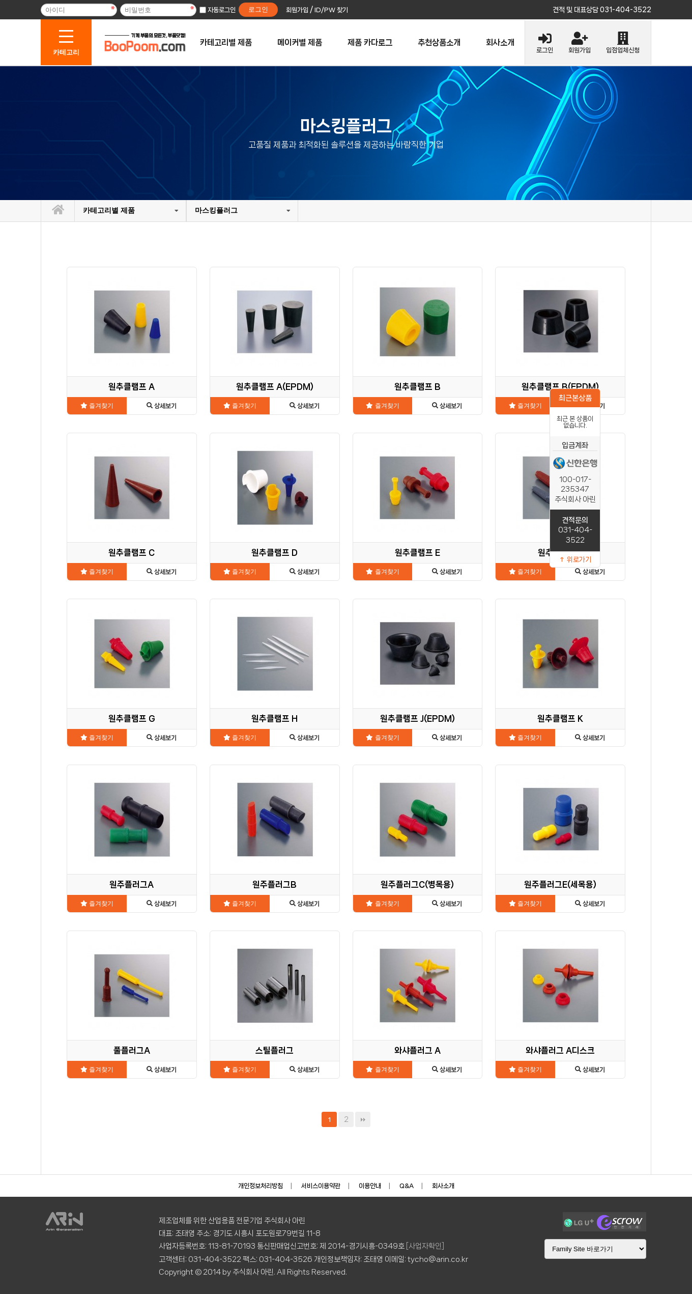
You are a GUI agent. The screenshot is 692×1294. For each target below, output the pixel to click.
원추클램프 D (274, 552)
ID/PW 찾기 (331, 10)
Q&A (406, 1186)
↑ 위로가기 (575, 559)
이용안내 (370, 1186)
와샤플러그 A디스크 (560, 1050)
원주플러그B (274, 884)
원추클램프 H (274, 718)
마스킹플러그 (216, 210)
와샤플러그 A (417, 1050)
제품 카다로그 (370, 42)
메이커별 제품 (299, 42)
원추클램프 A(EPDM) (274, 386)
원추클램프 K (560, 718)
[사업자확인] (425, 1246)
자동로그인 (222, 10)
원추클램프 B (417, 386)
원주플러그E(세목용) (560, 884)
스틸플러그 (274, 1050)
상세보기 (162, 406)
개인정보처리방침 (260, 1186)
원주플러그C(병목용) (417, 884)
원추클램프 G (131, 718)
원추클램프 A (131, 386)
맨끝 (362, 1119)
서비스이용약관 (320, 1186)
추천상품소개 (439, 42)
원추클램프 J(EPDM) (417, 718)
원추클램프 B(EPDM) (560, 386)
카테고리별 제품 (226, 42)
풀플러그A (131, 1050)
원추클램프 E (417, 552)
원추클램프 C (131, 552)
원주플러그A (131, 884)
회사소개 (500, 42)
